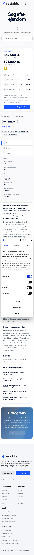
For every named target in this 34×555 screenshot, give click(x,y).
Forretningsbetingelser (8, 515)
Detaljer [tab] (17, 245)
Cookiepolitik (5, 512)
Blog (2, 503)
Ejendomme (5, 493)
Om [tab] (28, 245)
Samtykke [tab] (6, 245)
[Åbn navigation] (25, 4)
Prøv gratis (17, 433)
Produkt (20, 497)
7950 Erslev (5, 126)
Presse (20, 500)
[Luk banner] (31, 240)
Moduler (4, 490)
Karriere (20, 493)
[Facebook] (3, 479)
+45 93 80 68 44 (13, 540)
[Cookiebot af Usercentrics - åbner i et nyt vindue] (20, 240)
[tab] (17, 143)
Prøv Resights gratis (17, 107)
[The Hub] (13, 479)
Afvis (17, 313)
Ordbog (20, 503)
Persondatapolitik (7, 518)
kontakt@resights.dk (11, 543)
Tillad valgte (17, 307)
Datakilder (4, 500)
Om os (20, 490)
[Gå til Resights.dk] (11, 3)
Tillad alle (17, 301)
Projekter (4, 497)
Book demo (8, 473)
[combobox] (17, 38)
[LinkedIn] (8, 479)
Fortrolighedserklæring (8, 521)
